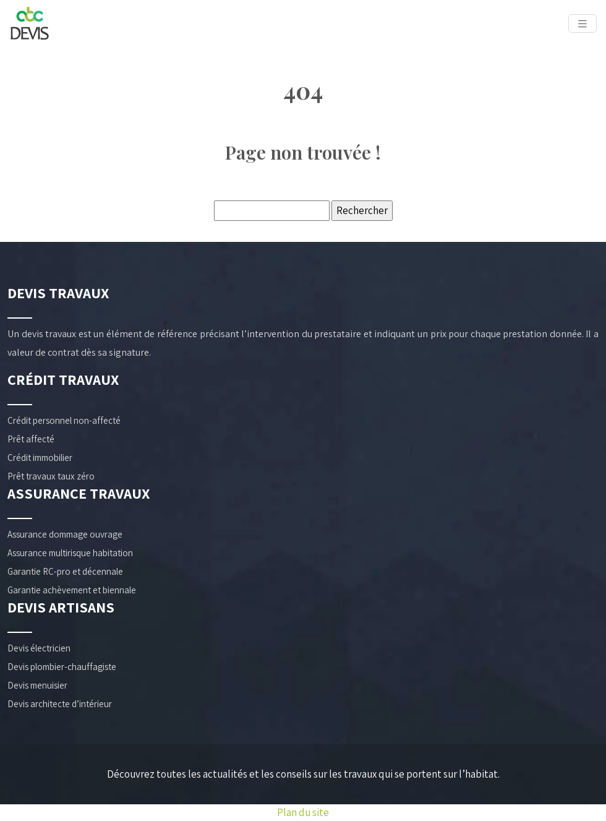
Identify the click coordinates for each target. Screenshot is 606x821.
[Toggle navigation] (582, 23)
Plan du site (303, 812)
